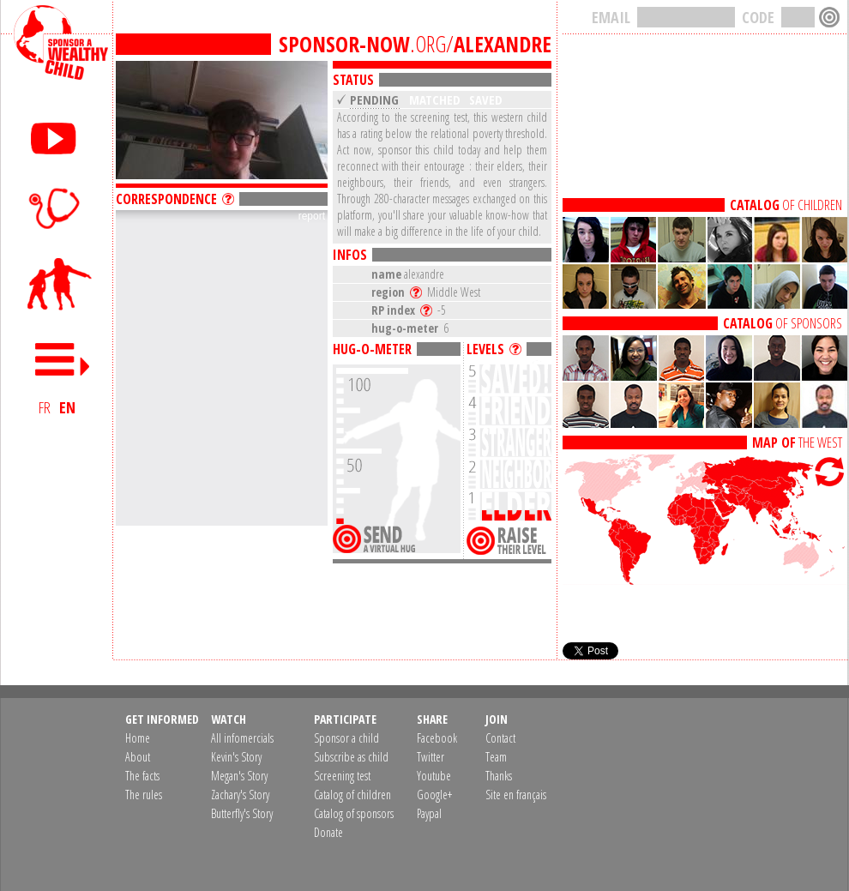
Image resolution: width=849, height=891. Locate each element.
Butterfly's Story (242, 813)
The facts (142, 776)
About (137, 757)
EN (67, 407)
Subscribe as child (351, 757)
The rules (143, 794)
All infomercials (242, 738)
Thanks (498, 776)
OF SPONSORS (782, 323)
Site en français (515, 794)
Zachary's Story (240, 794)
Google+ (434, 794)
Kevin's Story (236, 757)
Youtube (434, 776)
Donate (328, 832)
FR (45, 407)
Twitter (430, 757)
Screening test (342, 776)
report (311, 216)
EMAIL (611, 17)
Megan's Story (239, 776)
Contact (500, 738)
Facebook (437, 738)
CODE (758, 17)
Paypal (429, 813)
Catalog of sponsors (354, 813)
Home (137, 738)
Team (496, 757)
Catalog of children (352, 794)
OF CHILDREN (786, 205)
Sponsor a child (346, 738)
